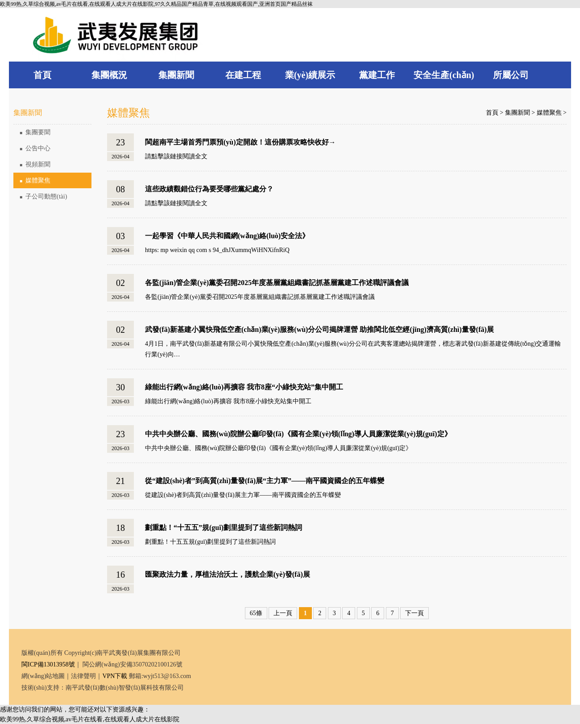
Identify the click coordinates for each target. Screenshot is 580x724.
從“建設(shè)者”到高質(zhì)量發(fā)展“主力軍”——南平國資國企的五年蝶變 (264, 480)
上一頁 (282, 613)
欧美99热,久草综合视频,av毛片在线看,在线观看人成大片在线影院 (89, 719)
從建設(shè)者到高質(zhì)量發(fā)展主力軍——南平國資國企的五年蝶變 (243, 495)
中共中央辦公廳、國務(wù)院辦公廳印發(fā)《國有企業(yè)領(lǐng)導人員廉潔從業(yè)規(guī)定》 (298, 434)
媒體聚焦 (35, 180)
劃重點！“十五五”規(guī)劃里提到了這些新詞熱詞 (223, 527)
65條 (256, 613)
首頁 (492, 112)
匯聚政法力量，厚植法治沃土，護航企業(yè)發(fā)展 (227, 574)
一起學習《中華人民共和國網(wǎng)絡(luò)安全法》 (227, 236)
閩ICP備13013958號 (48, 664)
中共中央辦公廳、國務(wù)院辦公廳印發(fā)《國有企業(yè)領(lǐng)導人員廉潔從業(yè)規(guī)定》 (278, 448)
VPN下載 (114, 676)
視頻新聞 (35, 164)
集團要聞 (35, 132)
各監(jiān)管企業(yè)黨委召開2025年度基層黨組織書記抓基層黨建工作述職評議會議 (277, 282)
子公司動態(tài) (43, 196)
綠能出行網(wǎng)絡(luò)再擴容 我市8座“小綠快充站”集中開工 (244, 387)
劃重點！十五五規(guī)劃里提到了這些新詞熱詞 (210, 541)
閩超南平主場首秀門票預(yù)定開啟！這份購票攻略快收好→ (240, 142)
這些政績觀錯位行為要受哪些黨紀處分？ (209, 189)
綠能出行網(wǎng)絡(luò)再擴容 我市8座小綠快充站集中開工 (228, 401)
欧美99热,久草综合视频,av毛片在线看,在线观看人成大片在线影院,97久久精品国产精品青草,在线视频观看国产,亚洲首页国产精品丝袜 (156, 4)
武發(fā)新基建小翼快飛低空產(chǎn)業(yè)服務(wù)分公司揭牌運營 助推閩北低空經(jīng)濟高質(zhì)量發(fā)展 (319, 329)
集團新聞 (517, 112)
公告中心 (35, 148)
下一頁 (414, 613)
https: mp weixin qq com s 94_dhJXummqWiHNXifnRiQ (217, 250)
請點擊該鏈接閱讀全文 (176, 156)
